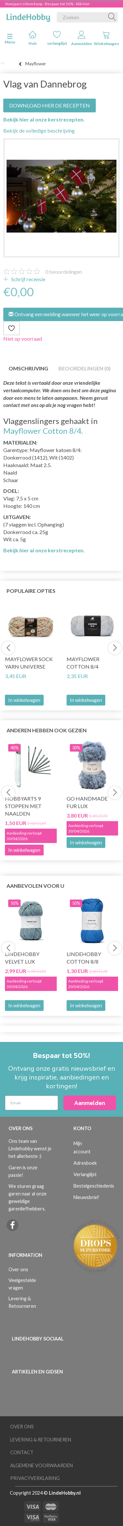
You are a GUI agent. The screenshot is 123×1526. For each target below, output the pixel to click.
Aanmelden (81, 38)
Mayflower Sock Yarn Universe (29, 663)
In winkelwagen (24, 700)
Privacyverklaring (35, 1478)
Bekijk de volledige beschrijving (39, 130)
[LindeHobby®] (28, 16)
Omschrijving (28, 368)
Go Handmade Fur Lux (87, 802)
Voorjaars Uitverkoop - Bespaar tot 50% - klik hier (47, 3)
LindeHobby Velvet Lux (22, 958)
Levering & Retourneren (22, 1302)
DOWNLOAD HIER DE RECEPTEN (49, 105)
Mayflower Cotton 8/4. (43, 430)
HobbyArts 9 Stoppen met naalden (23, 806)
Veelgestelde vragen (22, 1284)
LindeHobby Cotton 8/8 (84, 958)
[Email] (31, 1103)
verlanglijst (57, 38)
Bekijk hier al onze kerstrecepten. (44, 119)
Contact (21, 1452)
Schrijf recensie (27, 279)
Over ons (18, 1269)
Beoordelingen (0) (84, 368)
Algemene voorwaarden (41, 1465)
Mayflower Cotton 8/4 (83, 663)
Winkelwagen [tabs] (106, 38)
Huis (33, 38)
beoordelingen (63, 271)
